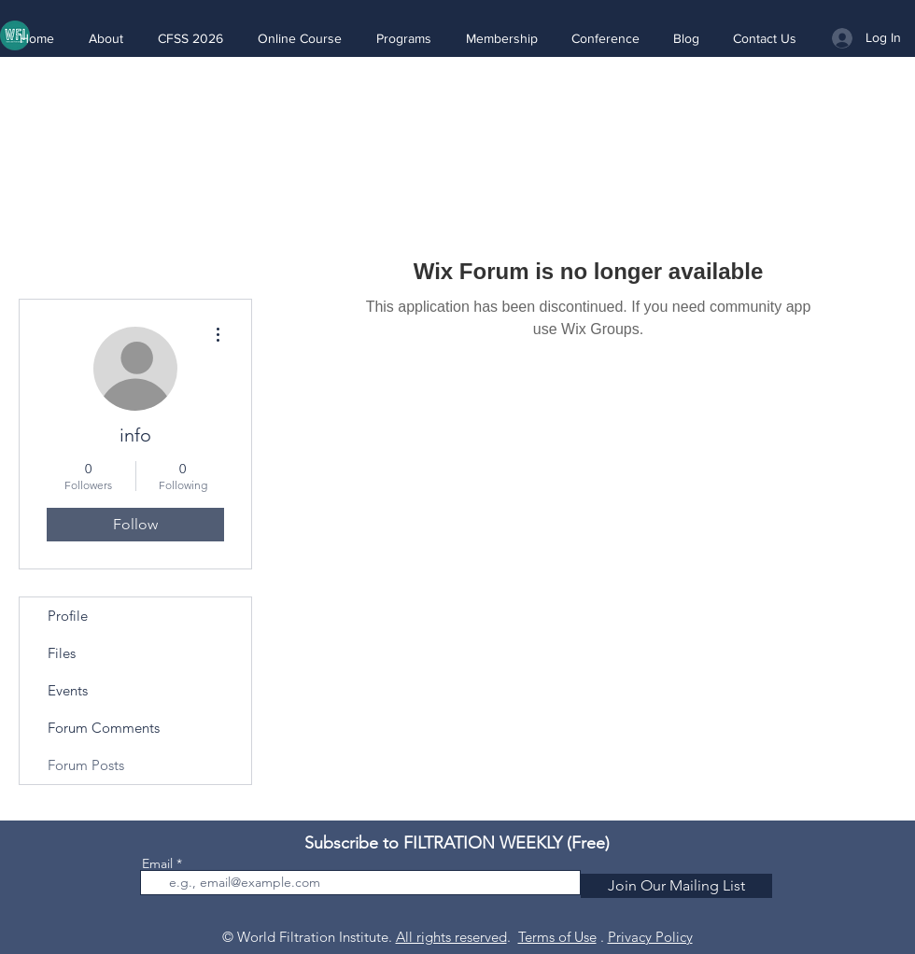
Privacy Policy (650, 937)
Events (68, 690)
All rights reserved (451, 937)
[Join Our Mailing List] (676, 886)
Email (157, 863)
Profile (68, 615)
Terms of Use (557, 937)
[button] (105, 38)
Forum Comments (104, 728)
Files (62, 653)
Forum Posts (86, 765)
